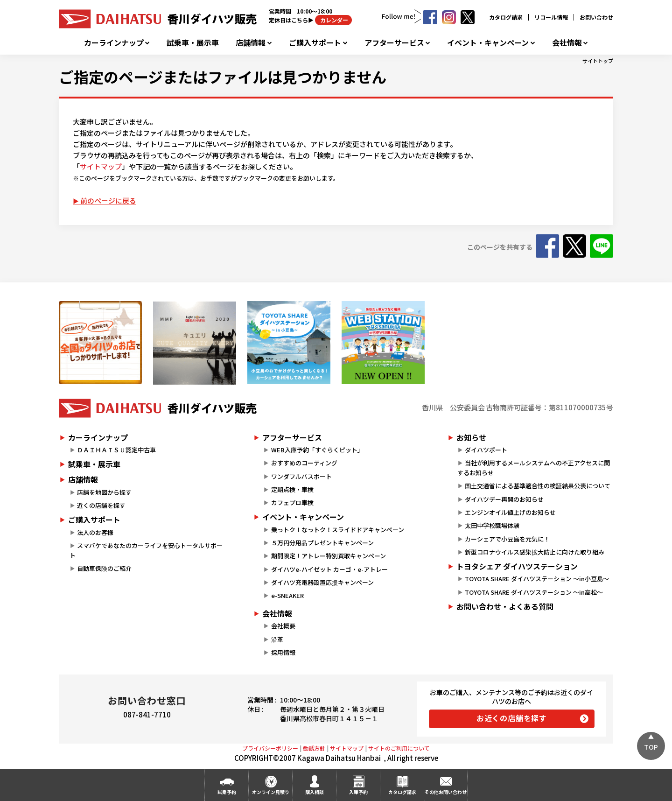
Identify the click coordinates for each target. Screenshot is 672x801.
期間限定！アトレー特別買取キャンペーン (328, 555)
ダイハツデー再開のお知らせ (504, 499)
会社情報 (567, 43)
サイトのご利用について (399, 748)
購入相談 (314, 791)
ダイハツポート (486, 449)
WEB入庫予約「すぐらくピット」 (317, 449)
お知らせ (471, 437)
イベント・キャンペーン (488, 43)
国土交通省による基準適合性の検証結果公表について (537, 485)
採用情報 (283, 652)
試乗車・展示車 (193, 43)
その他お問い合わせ (446, 791)
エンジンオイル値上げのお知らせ (510, 512)
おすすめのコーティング (304, 462)
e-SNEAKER (287, 595)
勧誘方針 (314, 748)
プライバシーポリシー (270, 748)
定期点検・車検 (292, 489)
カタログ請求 (506, 17)
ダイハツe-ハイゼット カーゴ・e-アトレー (329, 569)
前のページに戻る (108, 200)
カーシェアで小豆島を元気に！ (507, 538)
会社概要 (283, 625)
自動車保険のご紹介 (104, 568)
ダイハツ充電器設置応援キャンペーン (322, 582)
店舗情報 (251, 43)
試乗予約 (226, 791)
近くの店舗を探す (101, 505)
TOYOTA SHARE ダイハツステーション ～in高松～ (534, 592)
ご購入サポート (315, 43)
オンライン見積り (270, 791)
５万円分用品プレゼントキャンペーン (322, 542)
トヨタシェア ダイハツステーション (517, 566)
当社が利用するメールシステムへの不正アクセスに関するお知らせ (533, 467)
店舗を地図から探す (104, 492)
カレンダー (333, 20)
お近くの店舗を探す (511, 718)
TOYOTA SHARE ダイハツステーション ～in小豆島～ (537, 578)
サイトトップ (597, 60)
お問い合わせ (596, 17)
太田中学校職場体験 (492, 525)
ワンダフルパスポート (301, 476)
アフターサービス (394, 43)
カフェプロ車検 (292, 502)
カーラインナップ (114, 43)
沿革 (277, 639)
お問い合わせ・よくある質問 (504, 606)
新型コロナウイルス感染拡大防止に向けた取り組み (534, 552)
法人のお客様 (95, 532)
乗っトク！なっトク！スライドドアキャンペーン (337, 529)
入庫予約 (358, 791)
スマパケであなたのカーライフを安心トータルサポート (146, 550)
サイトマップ (101, 166)
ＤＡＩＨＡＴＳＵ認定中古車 (116, 449)
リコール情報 (551, 17)
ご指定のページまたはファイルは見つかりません (222, 76)
